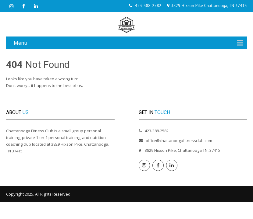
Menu (20, 43)
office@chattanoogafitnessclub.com (179, 140)
